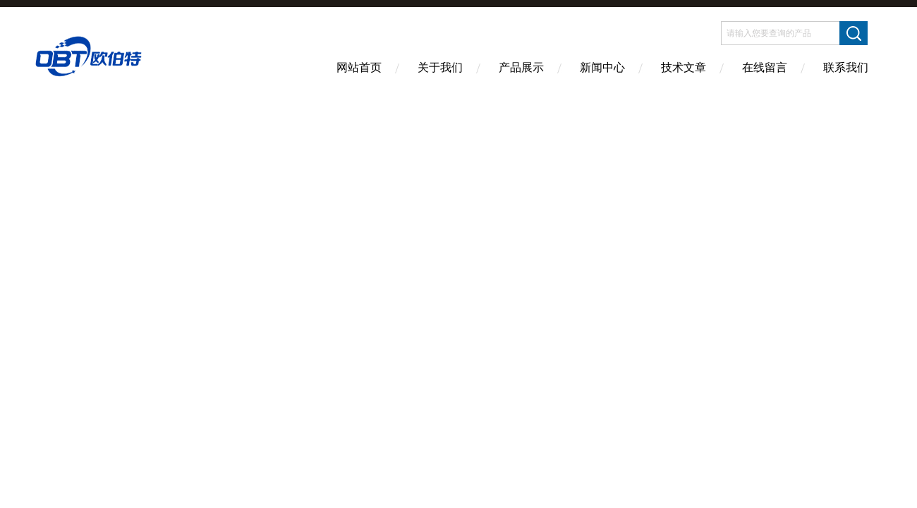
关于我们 (440, 67)
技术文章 (683, 67)
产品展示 (521, 67)
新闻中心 (602, 67)
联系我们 (845, 67)
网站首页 (359, 67)
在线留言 (764, 67)
